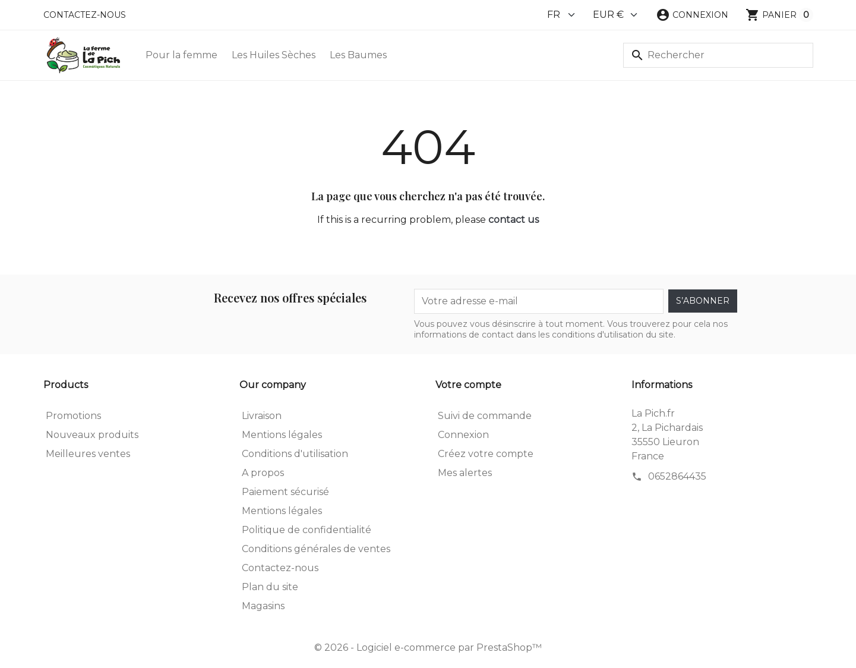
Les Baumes (358, 55)
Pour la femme (181, 55)
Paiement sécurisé (285, 491)
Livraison (262, 415)
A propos (263, 472)
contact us (513, 219)
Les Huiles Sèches (273, 55)
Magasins (263, 606)
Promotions (73, 415)
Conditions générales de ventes (316, 548)
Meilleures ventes (88, 453)
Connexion (463, 434)
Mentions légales (282, 434)
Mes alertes (465, 472)
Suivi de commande (485, 415)
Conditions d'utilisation (295, 453)
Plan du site (270, 587)
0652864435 (677, 476)
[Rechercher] (718, 55)
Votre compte (468, 384)
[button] (692, 14)
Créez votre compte (485, 453)
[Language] (561, 15)
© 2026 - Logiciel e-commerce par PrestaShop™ (428, 647)
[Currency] (616, 15)
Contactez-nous (84, 15)
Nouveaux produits (92, 434)
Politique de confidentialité (306, 529)
